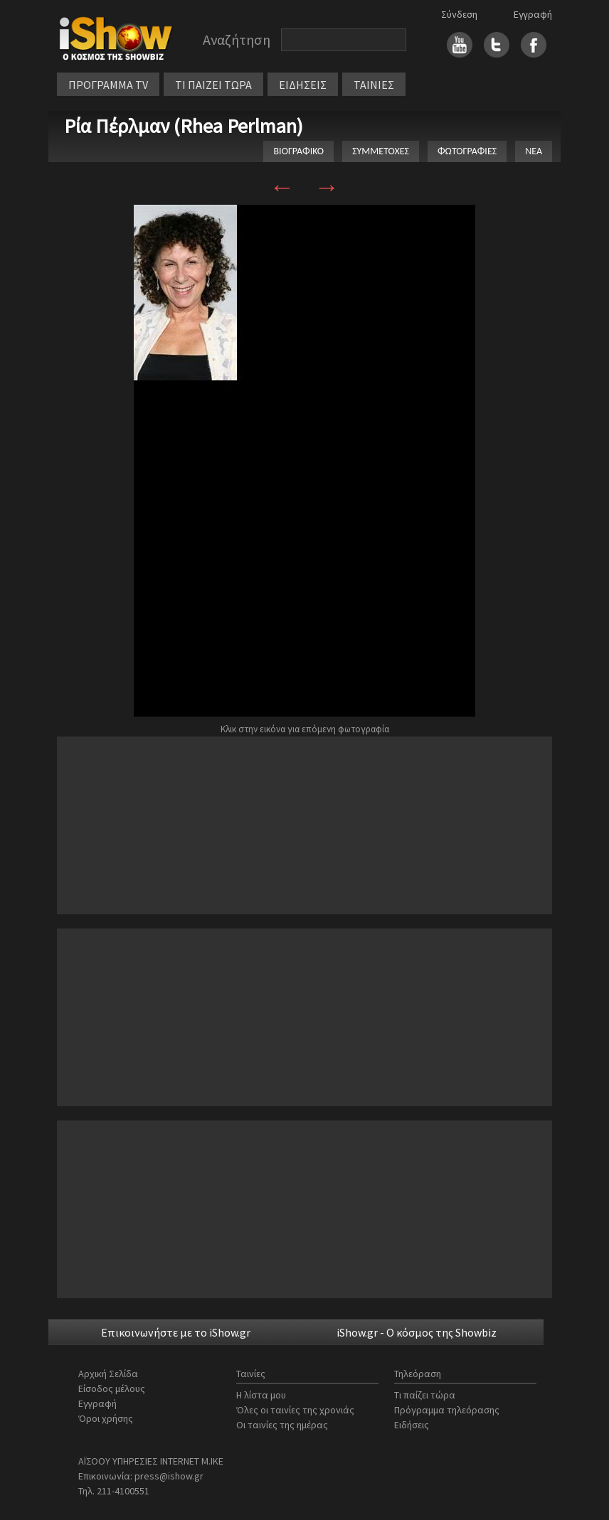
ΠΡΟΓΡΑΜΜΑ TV (108, 84)
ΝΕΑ (533, 151)
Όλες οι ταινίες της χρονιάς (295, 1409)
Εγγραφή (533, 14)
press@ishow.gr (168, 1476)
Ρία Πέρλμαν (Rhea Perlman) (183, 126)
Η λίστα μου (261, 1394)
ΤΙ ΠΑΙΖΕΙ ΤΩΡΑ (213, 84)
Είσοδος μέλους (111, 1388)
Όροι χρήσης (105, 1418)
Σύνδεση (459, 14)
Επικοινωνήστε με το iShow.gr (175, 1332)
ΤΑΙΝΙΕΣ (374, 84)
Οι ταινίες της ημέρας (282, 1424)
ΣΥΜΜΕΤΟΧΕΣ (380, 151)
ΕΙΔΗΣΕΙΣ (303, 84)
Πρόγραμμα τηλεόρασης (446, 1409)
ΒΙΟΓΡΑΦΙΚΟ (298, 151)
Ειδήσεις (411, 1424)
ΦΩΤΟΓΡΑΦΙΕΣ (467, 151)
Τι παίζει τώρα (424, 1394)
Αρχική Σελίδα (108, 1373)
